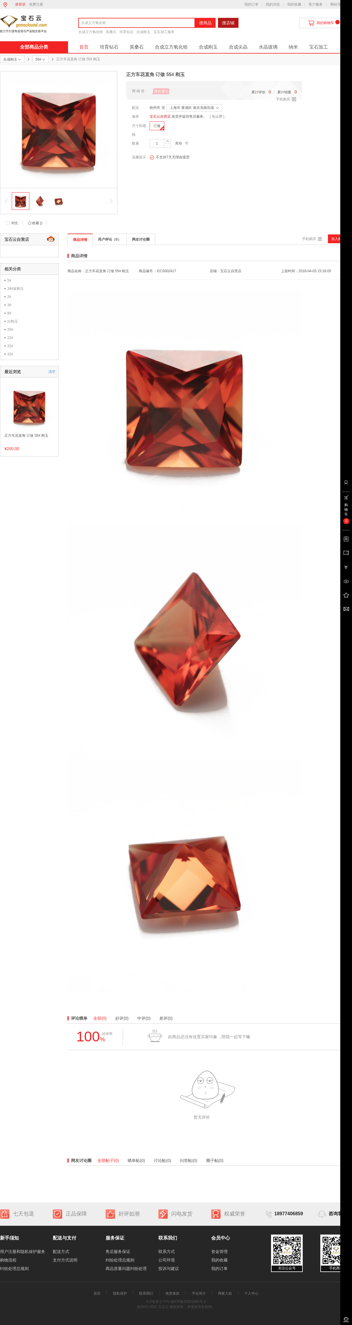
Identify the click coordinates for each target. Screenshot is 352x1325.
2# (9, 297)
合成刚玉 (143, 32)
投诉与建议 (168, 1268)
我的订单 (251, 4)
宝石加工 (318, 46)
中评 (143, 1018)
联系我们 (146, 1293)
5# (9, 280)
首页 (84, 46)
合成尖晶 (238, 46)
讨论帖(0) (162, 1160)
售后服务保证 (118, 1251)
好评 (121, 1018)
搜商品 (205, 22)
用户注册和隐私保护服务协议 (26, 1251)
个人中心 (251, 1293)
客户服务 (316, 4)
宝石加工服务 (164, 32)
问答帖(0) (188, 1160)
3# (9, 305)
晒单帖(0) (136, 1160)
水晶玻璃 (268, 46)
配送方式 (61, 1251)
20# (10, 330)
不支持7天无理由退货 (169, 157)
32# (10, 354)
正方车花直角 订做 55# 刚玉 (26, 435)
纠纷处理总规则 (14, 1268)
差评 (165, 1018)
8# (9, 313)
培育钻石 (126, 32)
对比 (14, 223)
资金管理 (219, 1251)
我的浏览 (273, 4)
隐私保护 (120, 1293)
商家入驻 (225, 1293)
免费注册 (36, 4)
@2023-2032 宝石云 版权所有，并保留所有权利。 (176, 1307)
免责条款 (172, 1293)
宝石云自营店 (160, 116)
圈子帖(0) (215, 1160)
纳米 (293, 46)
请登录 (20, 4)
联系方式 (166, 1251)
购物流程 (8, 1260)
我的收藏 (294, 4)
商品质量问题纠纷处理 (126, 1268)
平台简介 (199, 1293)
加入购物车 (340, 239)
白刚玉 (12, 321)
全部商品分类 (34, 46)
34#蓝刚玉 (15, 289)
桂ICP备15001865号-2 (188, 1302)
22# (10, 338)
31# (10, 346)
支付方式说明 (65, 1260)
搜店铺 (228, 22)
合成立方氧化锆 (90, 32)
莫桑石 (111, 32)
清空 (51, 372)
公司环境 (166, 1260)
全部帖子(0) (108, 1160)
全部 (99, 1018)
